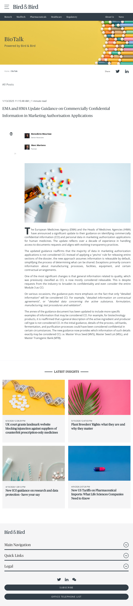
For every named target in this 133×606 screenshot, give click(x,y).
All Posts (8, 84)
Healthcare (56, 17)
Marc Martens (38, 145)
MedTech (21, 17)
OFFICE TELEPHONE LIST (66, 596)
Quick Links (14, 555)
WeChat (74, 579)
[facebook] (11, 161)
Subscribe (66, 587)
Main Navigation (17, 545)
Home (6, 71)
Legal (8, 566)
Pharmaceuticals (38, 17)
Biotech (8, 17)
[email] (11, 134)
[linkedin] (11, 152)
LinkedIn (127, 71)
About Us (109, 17)
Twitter (118, 71)
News (121, 17)
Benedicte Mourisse (41, 133)
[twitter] (11, 143)
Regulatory (71, 17)
